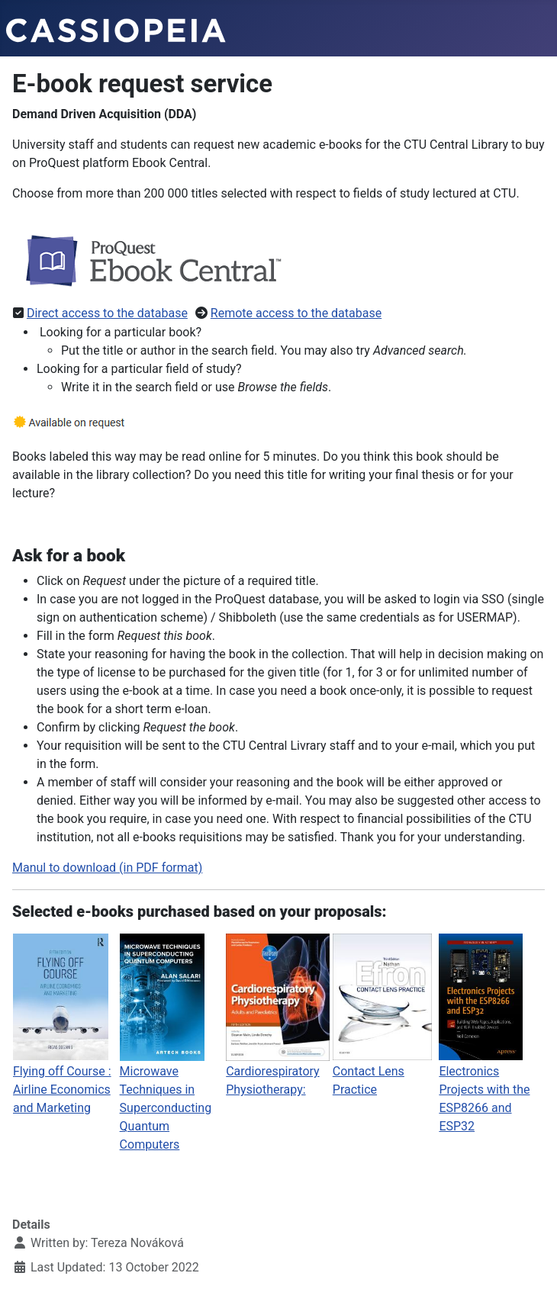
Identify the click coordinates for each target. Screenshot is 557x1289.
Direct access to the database (107, 313)
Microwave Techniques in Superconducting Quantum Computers (166, 1108)
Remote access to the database (296, 313)
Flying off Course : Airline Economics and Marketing (62, 1089)
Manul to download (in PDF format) (107, 867)
